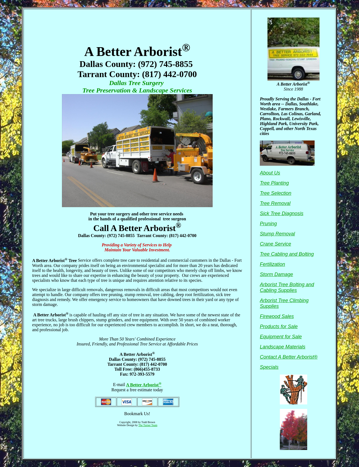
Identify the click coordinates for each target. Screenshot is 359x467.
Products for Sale (279, 326)
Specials (269, 367)
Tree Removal (275, 203)
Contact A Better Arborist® (288, 357)
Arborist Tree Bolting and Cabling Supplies (287, 287)
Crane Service (275, 244)
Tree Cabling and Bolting (287, 254)
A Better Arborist (143, 384)
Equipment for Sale (281, 336)
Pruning (268, 223)
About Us (270, 173)
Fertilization (272, 264)
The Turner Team (147, 425)
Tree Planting (274, 183)
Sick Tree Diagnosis (281, 213)
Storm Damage (276, 274)
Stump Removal (277, 234)
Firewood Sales (277, 316)
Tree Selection (275, 193)
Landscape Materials (282, 347)
